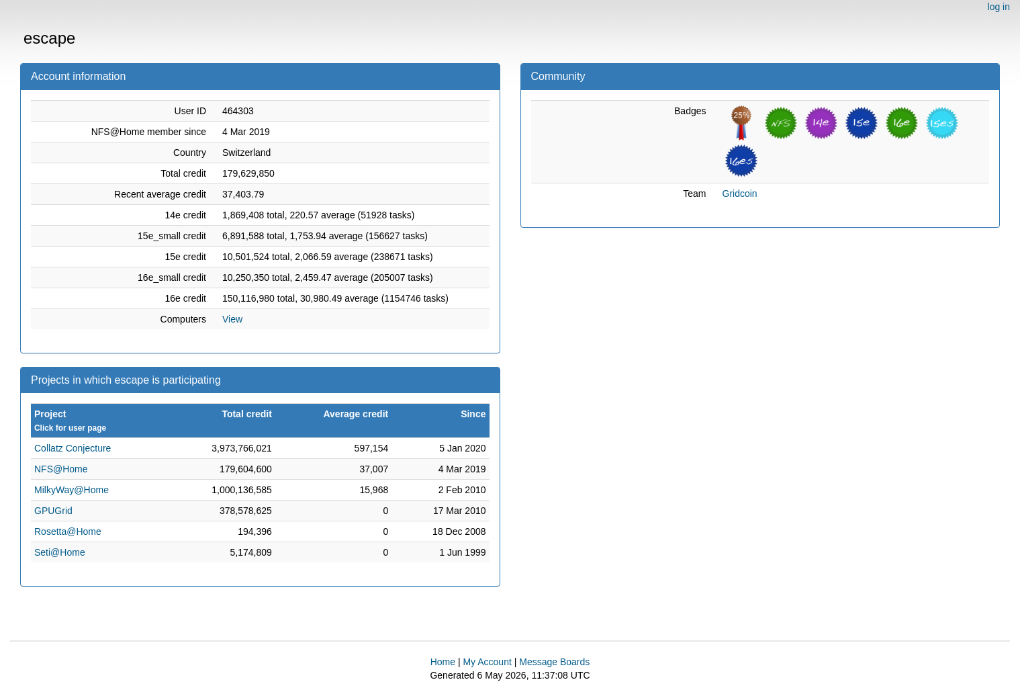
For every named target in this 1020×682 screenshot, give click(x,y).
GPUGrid (53, 510)
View (232, 319)
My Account (487, 661)
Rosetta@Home (67, 531)
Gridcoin (740, 193)
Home (442, 661)
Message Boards (554, 661)
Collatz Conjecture (72, 448)
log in (999, 6)
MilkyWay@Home (71, 489)
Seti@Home (59, 552)
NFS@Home (61, 469)
